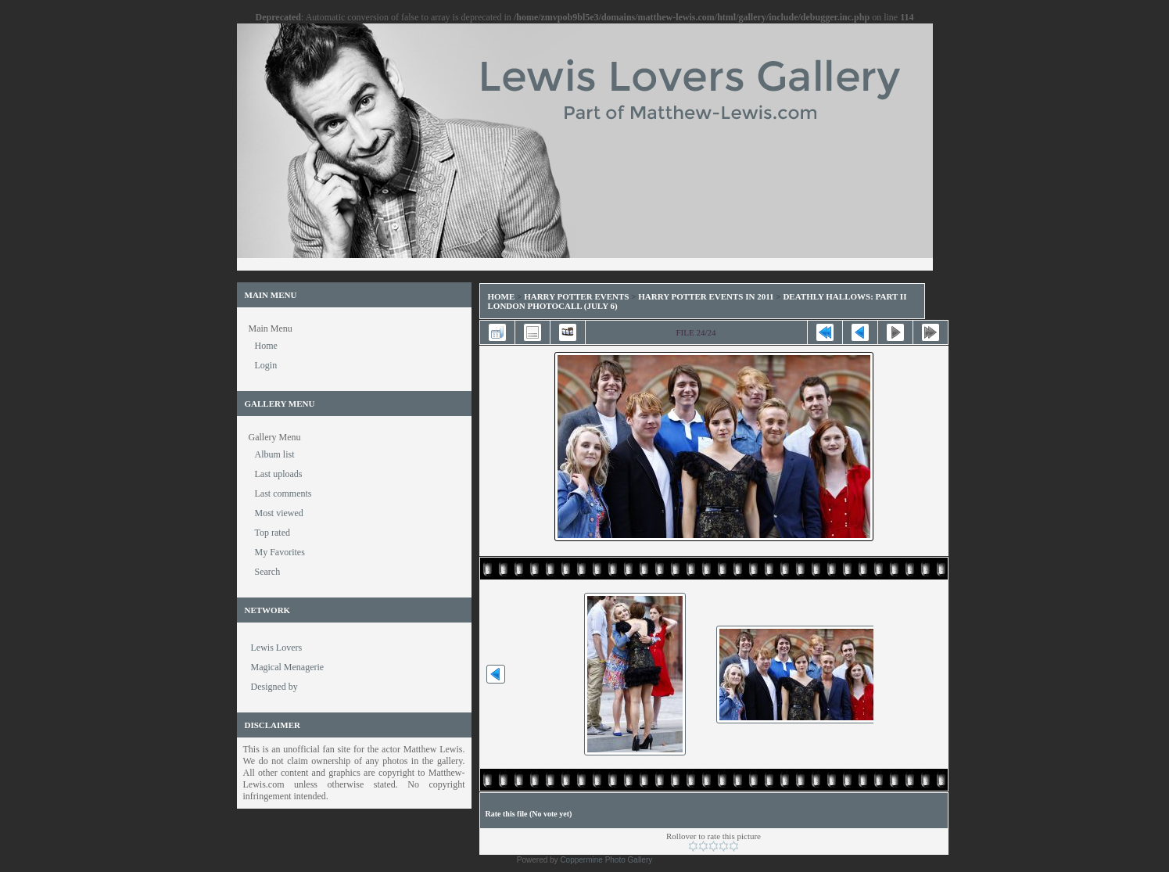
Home (501, 296)
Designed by (274, 686)
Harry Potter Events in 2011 (705, 296)
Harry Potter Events (576, 296)
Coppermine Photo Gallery (606, 860)
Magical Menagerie (288, 667)
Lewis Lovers (277, 647)
